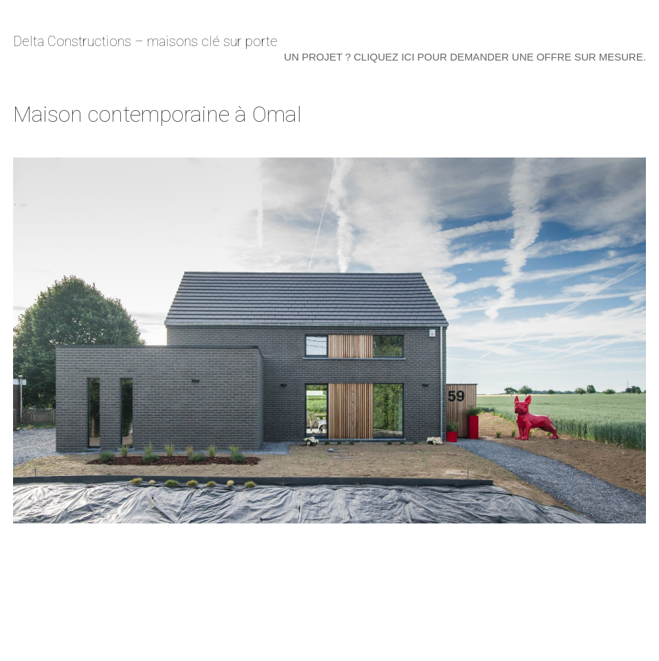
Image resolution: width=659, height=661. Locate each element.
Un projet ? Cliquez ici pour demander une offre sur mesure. (464, 57)
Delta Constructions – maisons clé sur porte (145, 41)
